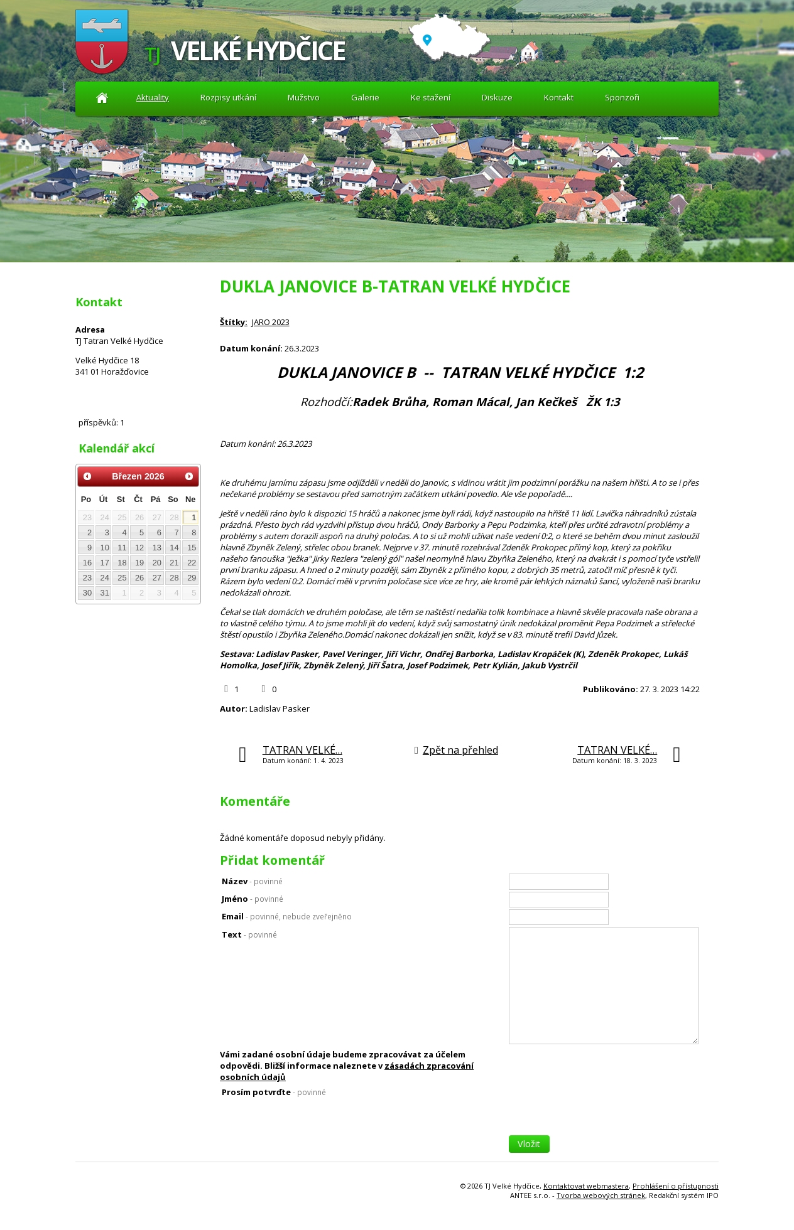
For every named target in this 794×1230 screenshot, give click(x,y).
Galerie (365, 97)
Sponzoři (622, 97)
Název (252, 881)
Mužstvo (304, 97)
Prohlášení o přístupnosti (676, 1185)
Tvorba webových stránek (601, 1195)
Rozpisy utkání (228, 97)
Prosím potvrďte (274, 1092)
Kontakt (559, 97)
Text (249, 934)
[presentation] (604, 1110)
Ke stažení (430, 97)
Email (287, 916)
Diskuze (497, 97)
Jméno (252, 898)
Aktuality (102, 98)
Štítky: (233, 322)
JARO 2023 (271, 322)
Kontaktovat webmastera (586, 1185)
